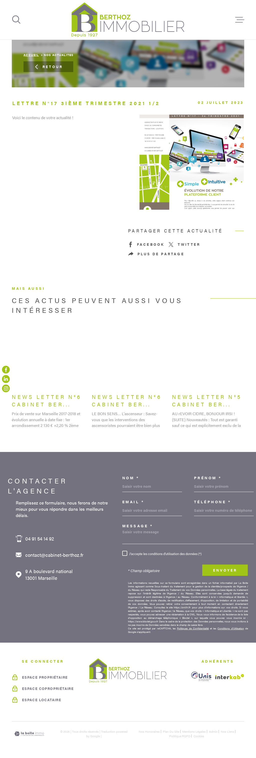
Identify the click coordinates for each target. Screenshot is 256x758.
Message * (137, 526)
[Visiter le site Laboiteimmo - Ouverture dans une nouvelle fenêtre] (29, 733)
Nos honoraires (149, 731)
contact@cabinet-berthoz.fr (54, 555)
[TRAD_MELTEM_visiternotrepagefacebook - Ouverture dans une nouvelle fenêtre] (6, 369)
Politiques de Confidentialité (193, 628)
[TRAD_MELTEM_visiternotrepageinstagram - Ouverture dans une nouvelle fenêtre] (6, 388)
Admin (213, 731)
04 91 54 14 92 (39, 538)
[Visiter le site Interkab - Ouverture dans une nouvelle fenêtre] (229, 676)
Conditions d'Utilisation (231, 628)
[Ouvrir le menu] (239, 19)
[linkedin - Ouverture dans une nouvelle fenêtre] (6, 379)
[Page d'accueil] (128, 20)
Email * (133, 501)
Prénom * (208, 477)
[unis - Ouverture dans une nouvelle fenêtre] (201, 676)
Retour (48, 67)
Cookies (199, 735)
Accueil (31, 55)
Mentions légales (194, 731)
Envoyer (225, 570)
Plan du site (171, 731)
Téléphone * (212, 501)
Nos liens (227, 731)
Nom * (131, 477)
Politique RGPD (179, 736)
